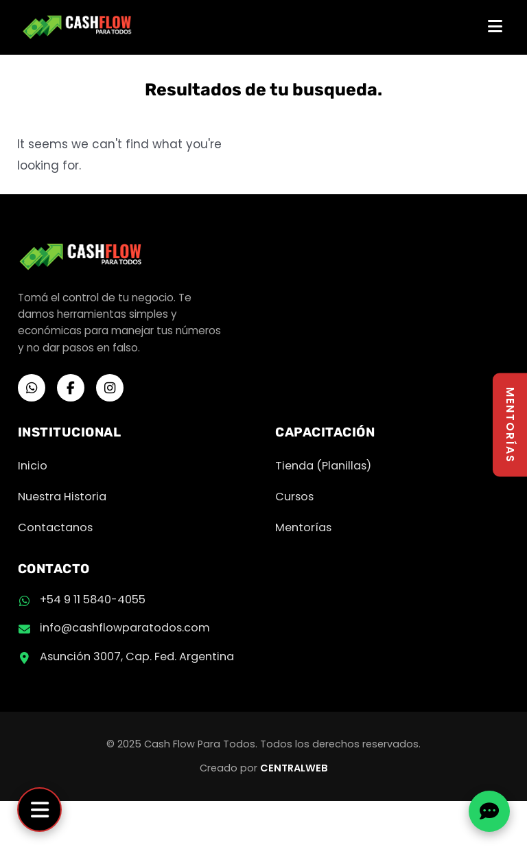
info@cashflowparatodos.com (125, 628)
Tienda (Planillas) (323, 466)
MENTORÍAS (510, 424)
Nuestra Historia (62, 496)
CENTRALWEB (294, 768)
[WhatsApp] (31, 388)
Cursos (294, 496)
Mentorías (303, 527)
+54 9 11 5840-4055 (92, 599)
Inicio (32, 466)
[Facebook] (70, 388)
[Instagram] (110, 388)
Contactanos (55, 527)
